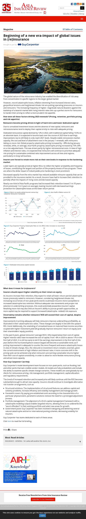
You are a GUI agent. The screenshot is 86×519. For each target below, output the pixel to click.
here (10, 421)
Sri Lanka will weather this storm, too (28, 441)
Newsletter (74, 14)
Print (6, 430)
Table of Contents (73, 29)
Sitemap (81, 14)
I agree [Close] (42, 515)
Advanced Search (78, 11)
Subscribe (66, 14)
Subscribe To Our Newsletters (43, 499)
